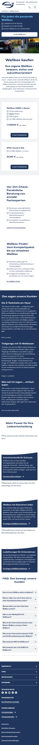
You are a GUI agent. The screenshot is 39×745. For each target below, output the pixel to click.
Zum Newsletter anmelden (10, 702)
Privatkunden (20, 2)
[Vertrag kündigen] (9, 712)
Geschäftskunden (32, 2)
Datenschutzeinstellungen (10, 740)
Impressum (5, 724)
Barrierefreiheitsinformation (11, 732)
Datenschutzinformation (10, 736)
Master (11, 114)
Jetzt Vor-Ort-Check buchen (16, 228)
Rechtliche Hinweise (8, 728)
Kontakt (29, 7)
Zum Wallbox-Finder (13, 281)
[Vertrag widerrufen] (9, 717)
